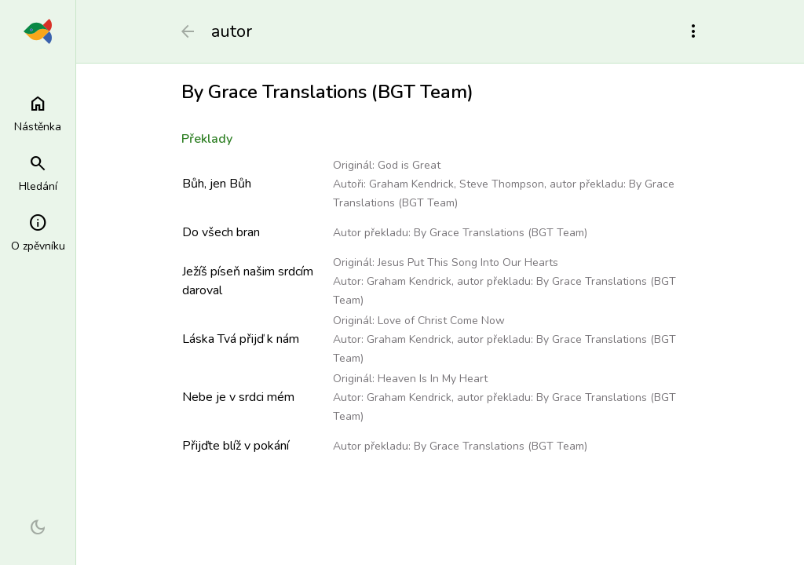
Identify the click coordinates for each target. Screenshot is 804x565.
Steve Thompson (501, 184)
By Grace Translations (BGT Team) (500, 232)
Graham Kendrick (411, 184)
